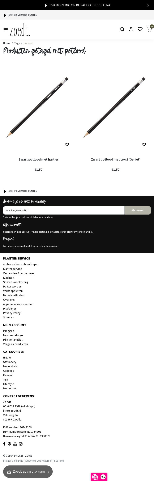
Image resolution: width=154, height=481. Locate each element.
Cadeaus (8, 371)
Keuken (8, 375)
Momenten (10, 388)
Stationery (9, 362)
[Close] (148, 5)
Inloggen (8, 331)
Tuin (5, 379)
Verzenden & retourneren (19, 273)
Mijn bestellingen (13, 335)
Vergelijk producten (15, 344)
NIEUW (7, 357)
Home (6, 43)
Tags (17, 43)
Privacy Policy (12, 313)
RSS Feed (59, 460)
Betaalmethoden (13, 295)
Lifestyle (8, 384)
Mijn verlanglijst (12, 339)
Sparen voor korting (15, 282)
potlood (28, 43)
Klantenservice (12, 269)
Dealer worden (12, 286)
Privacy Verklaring (13, 460)
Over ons (9, 300)
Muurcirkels (10, 366)
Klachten (8, 277)
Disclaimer (9, 308)
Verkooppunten (13, 291)
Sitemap (8, 317)
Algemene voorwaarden (18, 304)
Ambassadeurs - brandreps (20, 264)
